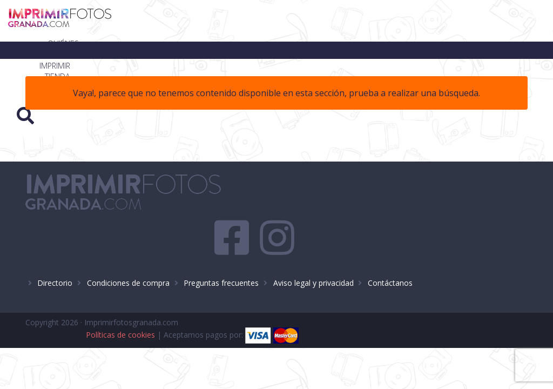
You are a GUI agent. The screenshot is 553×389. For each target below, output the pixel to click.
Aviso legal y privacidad (313, 248)
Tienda (356, 21)
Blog (399, 21)
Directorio (54, 248)
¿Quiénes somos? (240, 21)
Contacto (448, 21)
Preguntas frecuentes (221, 248)
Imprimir (309, 21)
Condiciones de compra (128, 248)
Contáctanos (390, 248)
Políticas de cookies (349, 289)
